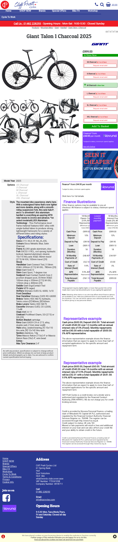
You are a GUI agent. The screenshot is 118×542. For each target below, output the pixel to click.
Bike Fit (76, 12)
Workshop (93, 12)
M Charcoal (95, 86)
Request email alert (100, 66)
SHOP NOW (25, 12)
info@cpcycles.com (41, 505)
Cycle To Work (8, 18)
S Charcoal (100, 77)
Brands (42, 12)
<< (107, 33)
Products (35, 29)
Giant (57, 29)
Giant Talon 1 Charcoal (77, 29)
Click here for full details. (73, 197)
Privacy (6, 479)
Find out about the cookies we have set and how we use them (58, 540)
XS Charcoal (100, 65)
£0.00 (111, 4)
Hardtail (63, 29)
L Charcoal (100, 96)
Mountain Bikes (47, 29)
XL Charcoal (100, 108)
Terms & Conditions (12, 477)
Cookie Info (8, 482)
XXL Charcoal (100, 120)
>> (117, 33)
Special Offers (59, 12)
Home (8, 12)
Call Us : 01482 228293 (27, 25)
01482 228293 (39, 497)
